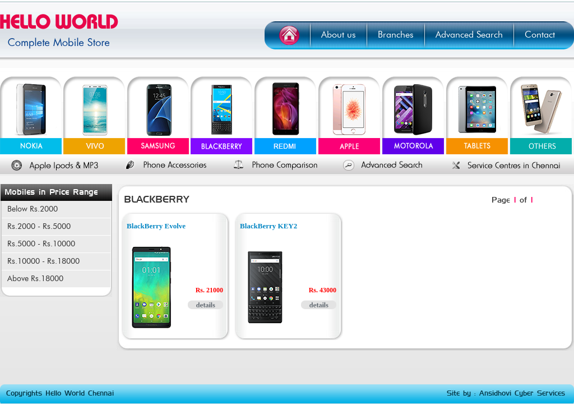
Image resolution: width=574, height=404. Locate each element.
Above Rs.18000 (35, 279)
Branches (396, 34)
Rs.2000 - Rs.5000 (39, 227)
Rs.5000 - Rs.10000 (41, 244)
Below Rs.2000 (32, 209)
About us (338, 34)
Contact (540, 34)
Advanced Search (469, 34)
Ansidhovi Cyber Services (522, 393)
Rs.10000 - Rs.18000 (43, 261)
